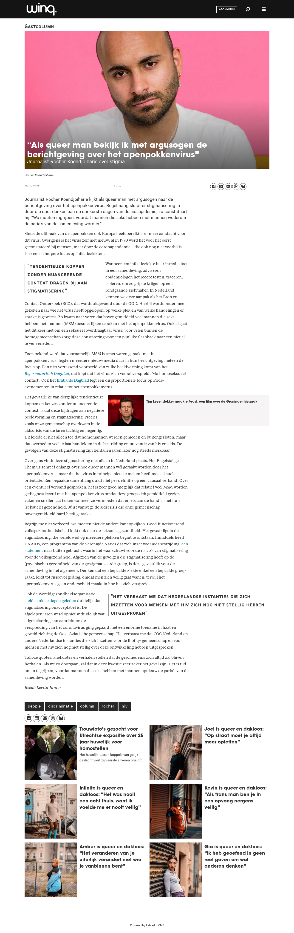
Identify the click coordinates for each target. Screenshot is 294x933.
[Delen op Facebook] (213, 186)
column (87, 707)
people (34, 707)
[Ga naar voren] (41, 9)
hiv (124, 707)
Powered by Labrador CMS (147, 925)
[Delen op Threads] (235, 186)
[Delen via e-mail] (228, 186)
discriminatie (60, 707)
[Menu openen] (264, 9)
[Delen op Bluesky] (243, 186)
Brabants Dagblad (73, 380)
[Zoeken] (248, 9)
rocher (108, 707)
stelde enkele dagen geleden (50, 601)
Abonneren (227, 9)
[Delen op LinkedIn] (221, 186)
